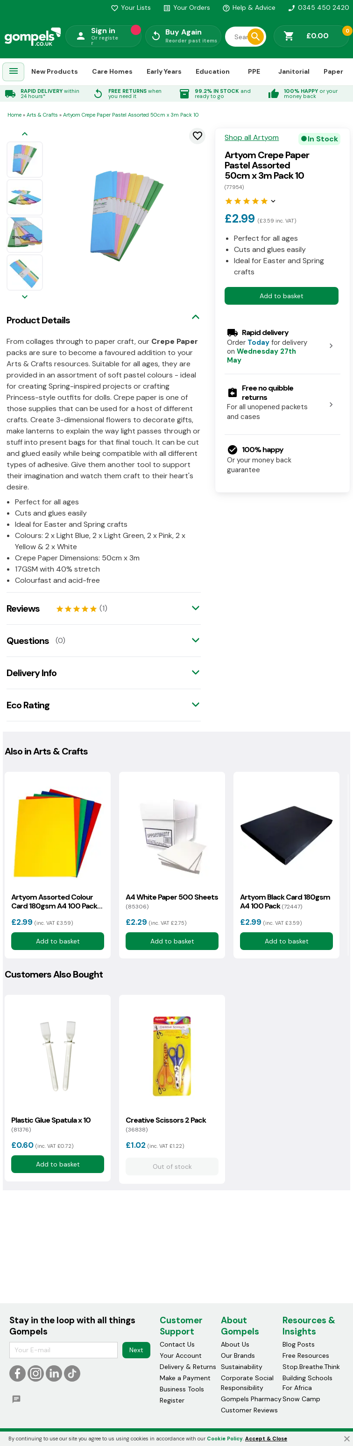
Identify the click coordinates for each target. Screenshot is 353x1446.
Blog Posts (298, 1344)
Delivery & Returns (188, 1366)
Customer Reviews (249, 1410)
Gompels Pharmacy (251, 1399)
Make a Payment (185, 1378)
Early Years (164, 71)
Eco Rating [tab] (28, 705)
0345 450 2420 (318, 7)
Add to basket (282, 296)
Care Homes (112, 71)
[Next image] (25, 297)
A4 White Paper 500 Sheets (172, 901)
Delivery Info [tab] (31, 673)
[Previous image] (25, 134)
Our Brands (238, 1355)
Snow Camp (301, 1399)
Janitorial (294, 71)
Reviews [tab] (23, 608)
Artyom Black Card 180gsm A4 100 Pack (285, 901)
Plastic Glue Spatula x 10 (51, 1124)
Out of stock (171, 1166)
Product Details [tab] (38, 320)
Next (136, 1350)
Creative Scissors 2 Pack (166, 1124)
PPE (254, 71)
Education (213, 71)
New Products (54, 71)
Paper (333, 71)
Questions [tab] (28, 641)
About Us (235, 1344)
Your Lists (131, 7)
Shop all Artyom (252, 137)
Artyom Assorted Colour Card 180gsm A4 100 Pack (54, 901)
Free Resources (305, 1355)
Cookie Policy (225, 1438)
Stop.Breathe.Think (311, 1366)
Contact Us (177, 1344)
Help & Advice (248, 7)
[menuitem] (13, 72)
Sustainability (241, 1366)
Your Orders (186, 7)
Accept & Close (266, 1438)
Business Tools (182, 1389)
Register (172, 1400)
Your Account (181, 1355)
